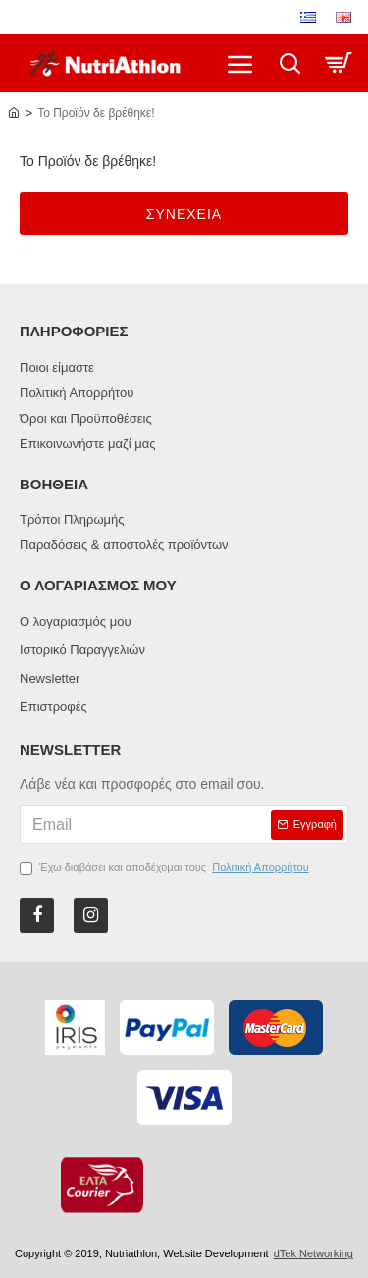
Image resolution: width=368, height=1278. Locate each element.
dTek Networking (313, 1253)
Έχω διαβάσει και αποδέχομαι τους (166, 868)
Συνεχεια (184, 214)
